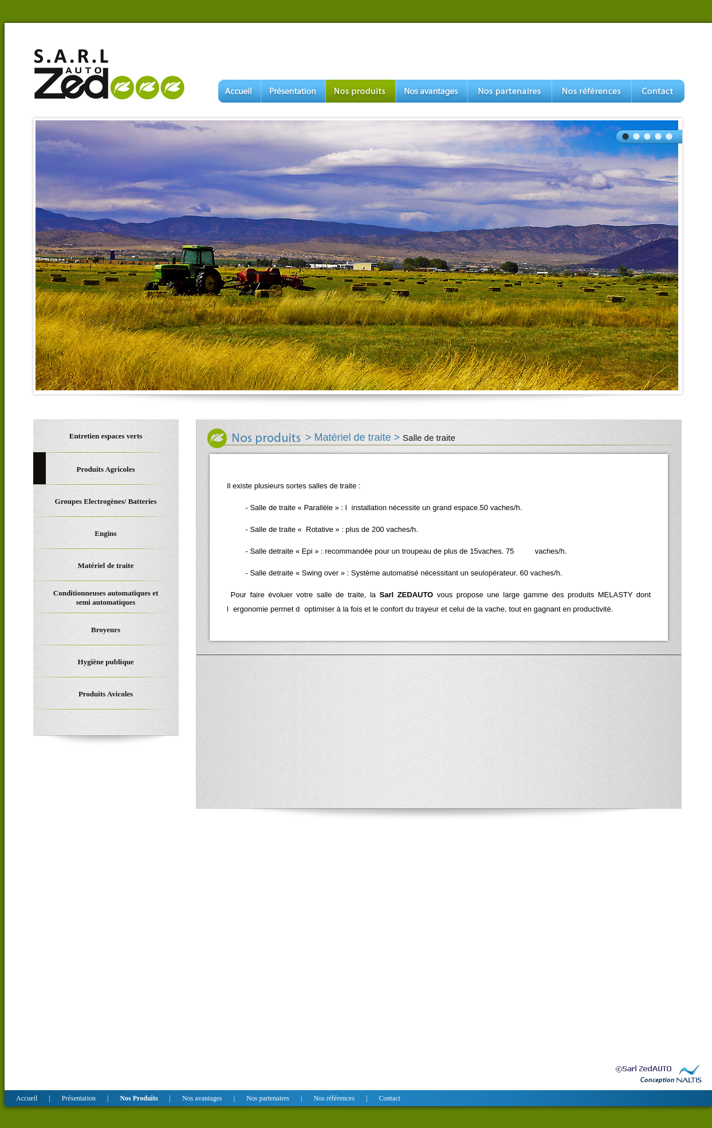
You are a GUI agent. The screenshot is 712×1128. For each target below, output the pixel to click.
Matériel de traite (354, 437)
